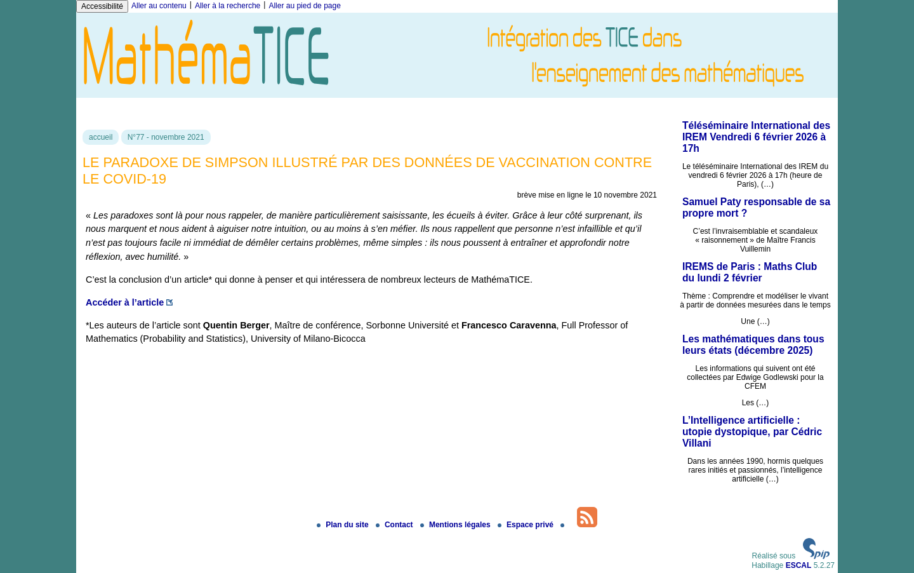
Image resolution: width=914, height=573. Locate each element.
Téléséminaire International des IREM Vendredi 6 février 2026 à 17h (756, 137)
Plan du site (344, 524)
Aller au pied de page (304, 5)
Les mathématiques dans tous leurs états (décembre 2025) (753, 345)
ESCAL (799, 565)
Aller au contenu (159, 5)
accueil (100, 137)
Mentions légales (456, 524)
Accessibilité (102, 6)
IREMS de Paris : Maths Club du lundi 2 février (749, 272)
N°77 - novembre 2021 (166, 137)
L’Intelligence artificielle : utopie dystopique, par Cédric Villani (752, 431)
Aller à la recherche (227, 5)
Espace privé (526, 524)
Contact (395, 524)
